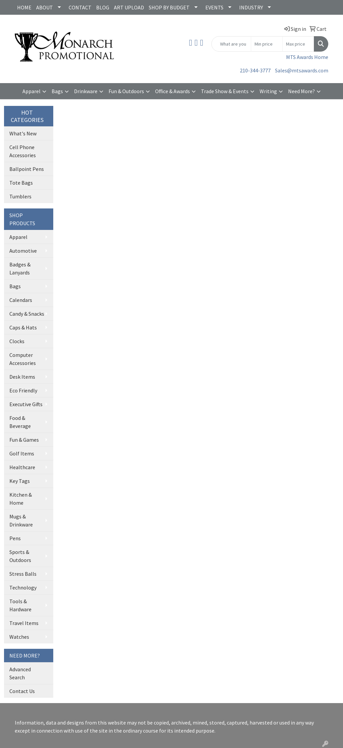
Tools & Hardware (20, 605)
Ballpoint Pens (26, 169)
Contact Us (22, 691)
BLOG (102, 7)
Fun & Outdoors (126, 91)
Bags (57, 91)
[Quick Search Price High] (298, 44)
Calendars (20, 300)
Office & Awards (172, 91)
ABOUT (44, 7)
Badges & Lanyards (19, 268)
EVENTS (214, 7)
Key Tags (19, 481)
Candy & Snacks (26, 313)
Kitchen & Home (20, 498)
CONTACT (80, 7)
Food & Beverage (20, 422)
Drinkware (85, 91)
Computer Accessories (22, 359)
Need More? (301, 91)
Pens (15, 538)
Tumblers (20, 196)
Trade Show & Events (225, 91)
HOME (24, 7)
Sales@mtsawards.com (301, 70)
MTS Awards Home (307, 57)
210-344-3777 (255, 70)
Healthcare (22, 467)
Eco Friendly (23, 390)
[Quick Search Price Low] (267, 44)
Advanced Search (20, 673)
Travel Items (24, 623)
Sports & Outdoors (20, 556)
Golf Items (21, 453)
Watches (19, 636)
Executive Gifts (26, 404)
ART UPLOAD (129, 7)
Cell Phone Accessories (22, 151)
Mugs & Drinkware (21, 520)
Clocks (16, 341)
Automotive (23, 250)
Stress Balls (23, 573)
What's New (23, 133)
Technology (23, 587)
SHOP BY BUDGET (169, 7)
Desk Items (22, 376)
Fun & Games (24, 439)
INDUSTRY (251, 7)
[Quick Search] (231, 44)
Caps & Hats (23, 327)
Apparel (31, 91)
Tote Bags (21, 182)
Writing (268, 91)
